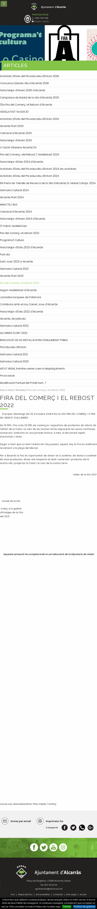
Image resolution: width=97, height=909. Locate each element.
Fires (35, 804)
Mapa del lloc (25, 894)
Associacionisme (22, 804)
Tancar (67, 906)
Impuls (42, 804)
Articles (20, 390)
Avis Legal (71, 894)
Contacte (58, 894)
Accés (83, 894)
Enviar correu (41, 21)
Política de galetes (84, 906)
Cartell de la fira (10, 501)
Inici (10, 390)
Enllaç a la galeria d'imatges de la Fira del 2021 (11, 512)
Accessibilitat (43, 894)
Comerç (51, 804)
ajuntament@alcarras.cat (48, 888)
